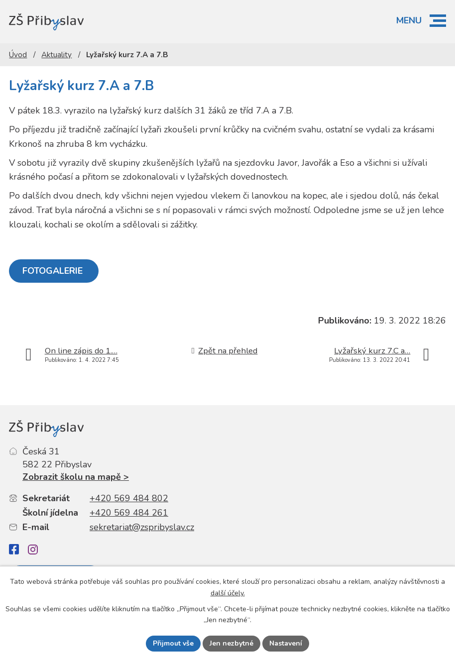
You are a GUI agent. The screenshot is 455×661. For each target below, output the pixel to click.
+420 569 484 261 (129, 513)
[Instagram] (33, 549)
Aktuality (56, 55)
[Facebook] (14, 549)
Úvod (18, 55)
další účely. (228, 593)
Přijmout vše (173, 643)
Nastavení (285, 643)
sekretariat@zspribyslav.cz (142, 527)
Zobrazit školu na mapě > (75, 477)
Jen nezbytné (231, 643)
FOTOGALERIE (53, 271)
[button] (438, 20)
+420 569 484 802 (129, 498)
